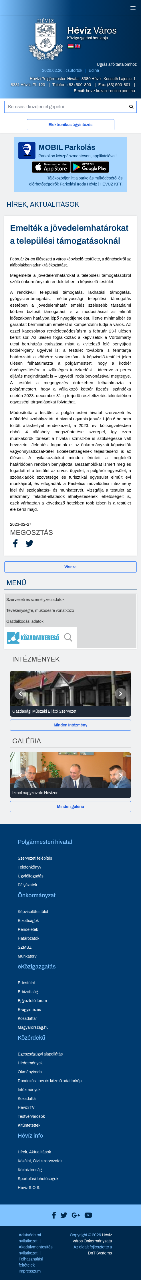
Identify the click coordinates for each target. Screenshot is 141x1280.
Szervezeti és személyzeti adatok (35, 600)
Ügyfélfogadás (30, 876)
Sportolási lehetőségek (38, 1179)
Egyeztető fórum (32, 1001)
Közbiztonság (30, 1170)
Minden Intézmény (71, 725)
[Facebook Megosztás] (15, 543)
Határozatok (28, 938)
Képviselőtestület (33, 912)
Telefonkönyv (29, 867)
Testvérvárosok (31, 1116)
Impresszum (30, 1271)
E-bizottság (28, 992)
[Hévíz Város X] (62, 1215)
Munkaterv (27, 956)
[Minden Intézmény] (70, 725)
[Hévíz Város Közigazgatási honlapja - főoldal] (45, 39)
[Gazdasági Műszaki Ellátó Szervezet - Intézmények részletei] (70, 711)
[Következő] (120, 694)
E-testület (26, 983)
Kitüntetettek (29, 1125)
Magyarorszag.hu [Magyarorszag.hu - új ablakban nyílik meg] (33, 1027)
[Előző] (20, 694)
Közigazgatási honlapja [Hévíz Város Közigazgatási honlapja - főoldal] (92, 33)
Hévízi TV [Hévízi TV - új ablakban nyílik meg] (26, 1107)
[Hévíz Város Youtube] (87, 1215)
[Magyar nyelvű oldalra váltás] (71, 46)
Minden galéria (70, 807)
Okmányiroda (30, 1072)
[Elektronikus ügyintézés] (70, 126)
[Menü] (133, 8)
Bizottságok (28, 921)
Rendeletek (28, 929)
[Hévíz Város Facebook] (52, 1215)
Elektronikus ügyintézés (71, 125)
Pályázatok (27, 885)
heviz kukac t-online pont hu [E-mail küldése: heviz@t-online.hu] (110, 91)
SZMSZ (24, 947)
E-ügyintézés (29, 1010)
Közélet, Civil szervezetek (40, 1161)
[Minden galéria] (70, 807)
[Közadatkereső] (70, 637)
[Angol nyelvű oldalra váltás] (77, 46)
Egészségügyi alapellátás (40, 1054)
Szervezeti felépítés (35, 858)
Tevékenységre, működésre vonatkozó (40, 610)
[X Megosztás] (29, 543)
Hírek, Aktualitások (34, 1152)
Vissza (70, 567)
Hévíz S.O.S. (29, 1188)
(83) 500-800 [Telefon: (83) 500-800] (79, 85)
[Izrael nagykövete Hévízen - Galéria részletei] (70, 793)
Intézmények (29, 1090)
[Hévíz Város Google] (74, 1215)
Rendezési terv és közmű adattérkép (50, 1081)
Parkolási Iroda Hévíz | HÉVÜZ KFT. (91, 184)
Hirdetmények (30, 1063)
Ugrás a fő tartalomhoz (117, 64)
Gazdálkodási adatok (24, 621)
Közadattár (27, 1018)
